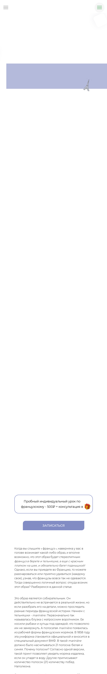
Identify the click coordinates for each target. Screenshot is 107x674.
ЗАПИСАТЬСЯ (53, 526)
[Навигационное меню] (99, 7)
